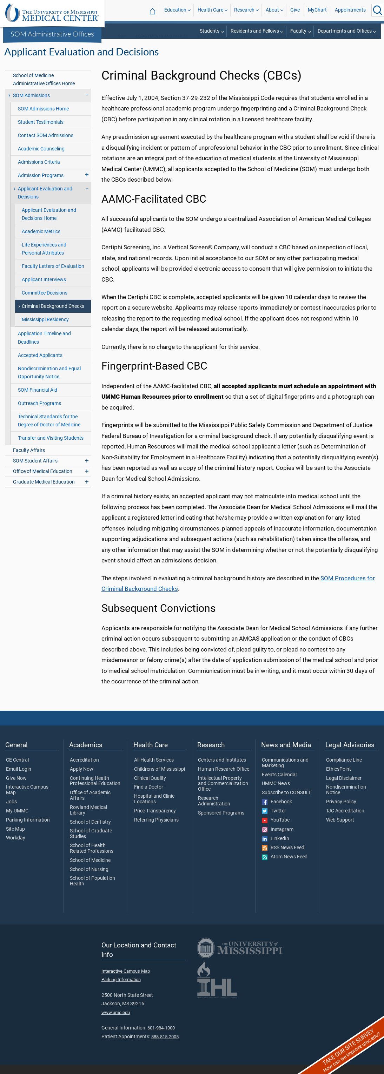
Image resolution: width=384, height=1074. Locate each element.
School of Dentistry (90, 831)
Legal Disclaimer (344, 787)
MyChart (317, 10)
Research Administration (214, 810)
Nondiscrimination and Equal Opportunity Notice (49, 382)
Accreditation (84, 769)
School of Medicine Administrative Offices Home (44, 89)
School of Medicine (90, 869)
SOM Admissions (279, 45)
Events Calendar (279, 784)
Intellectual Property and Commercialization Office (223, 793)
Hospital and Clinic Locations (154, 808)
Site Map (15, 838)
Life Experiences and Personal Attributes (44, 258)
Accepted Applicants (40, 364)
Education (175, 10)
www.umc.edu (115, 1021)
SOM (122, 45)
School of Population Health (92, 890)
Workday (15, 847)
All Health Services (154, 769)
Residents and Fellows (255, 31)
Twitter (274, 820)
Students (209, 31)
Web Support (340, 829)
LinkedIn (275, 848)
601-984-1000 (161, 1037)
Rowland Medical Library (88, 819)
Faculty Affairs (29, 459)
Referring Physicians (156, 829)
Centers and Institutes (222, 769)
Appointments (350, 10)
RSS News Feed (283, 857)
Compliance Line (344, 769)
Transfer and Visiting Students (51, 447)
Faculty (298, 31)
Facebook (277, 811)
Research (244, 10)
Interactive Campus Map (27, 799)
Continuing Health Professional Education (95, 790)
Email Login (18, 778)
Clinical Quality (150, 787)
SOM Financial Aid (37, 399)
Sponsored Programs (221, 822)
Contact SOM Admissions (45, 145)
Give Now (16, 787)
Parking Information (28, 829)
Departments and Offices (345, 31)
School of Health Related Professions (91, 857)
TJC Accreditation (345, 820)
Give (295, 10)
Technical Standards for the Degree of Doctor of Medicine (49, 430)
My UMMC (17, 820)
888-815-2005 (165, 1045)
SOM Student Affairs (35, 470)
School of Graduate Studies (91, 843)
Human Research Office (223, 778)
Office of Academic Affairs (90, 804)
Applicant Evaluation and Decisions (342, 45)
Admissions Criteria (39, 171)
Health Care (210, 10)
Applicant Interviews (44, 289)
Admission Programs (41, 185)
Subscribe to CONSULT (286, 802)
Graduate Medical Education (44, 491)
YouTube (276, 829)
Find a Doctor (148, 796)
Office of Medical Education (42, 481)
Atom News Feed (284, 866)
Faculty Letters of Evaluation (53, 275)
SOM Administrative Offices (52, 34)
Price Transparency (155, 820)
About (272, 10)
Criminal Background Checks (53, 315)
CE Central (17, 769)
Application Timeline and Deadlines (44, 347)
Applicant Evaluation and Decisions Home (49, 223)
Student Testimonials (41, 131)
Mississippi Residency (45, 329)
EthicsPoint (338, 778)
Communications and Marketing (285, 772)
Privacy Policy (341, 811)
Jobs (11, 811)
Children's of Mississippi (159, 778)
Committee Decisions (44, 302)
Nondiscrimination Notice (346, 799)
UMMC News (276, 793)
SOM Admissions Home (43, 118)
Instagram (277, 839)
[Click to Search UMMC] (377, 10)
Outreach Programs (39, 413)
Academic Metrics (41, 241)
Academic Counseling (41, 158)
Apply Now (81, 778)
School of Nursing (89, 879)
